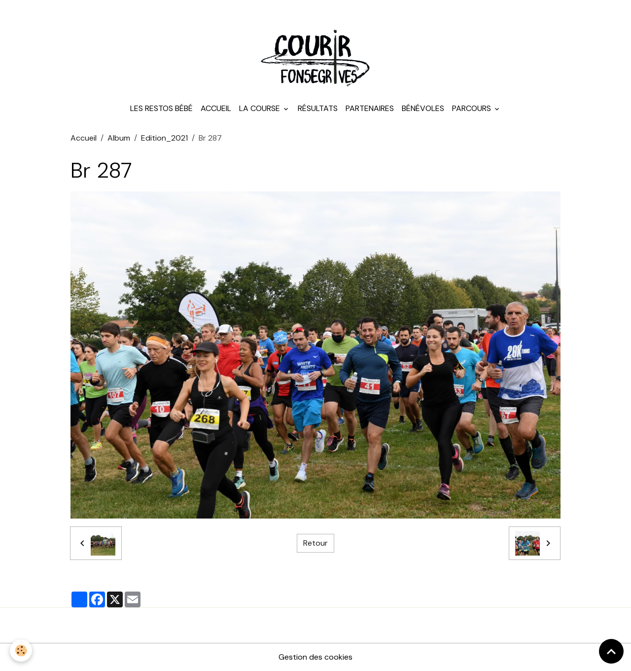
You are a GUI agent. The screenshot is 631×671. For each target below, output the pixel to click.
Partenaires (370, 108)
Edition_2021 (164, 138)
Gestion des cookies (315, 657)
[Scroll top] (611, 651)
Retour (315, 543)
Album (118, 138)
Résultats (318, 108)
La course (260, 108)
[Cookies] (21, 650)
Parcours (472, 108)
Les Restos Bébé (161, 108)
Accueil (216, 108)
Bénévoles (423, 108)
